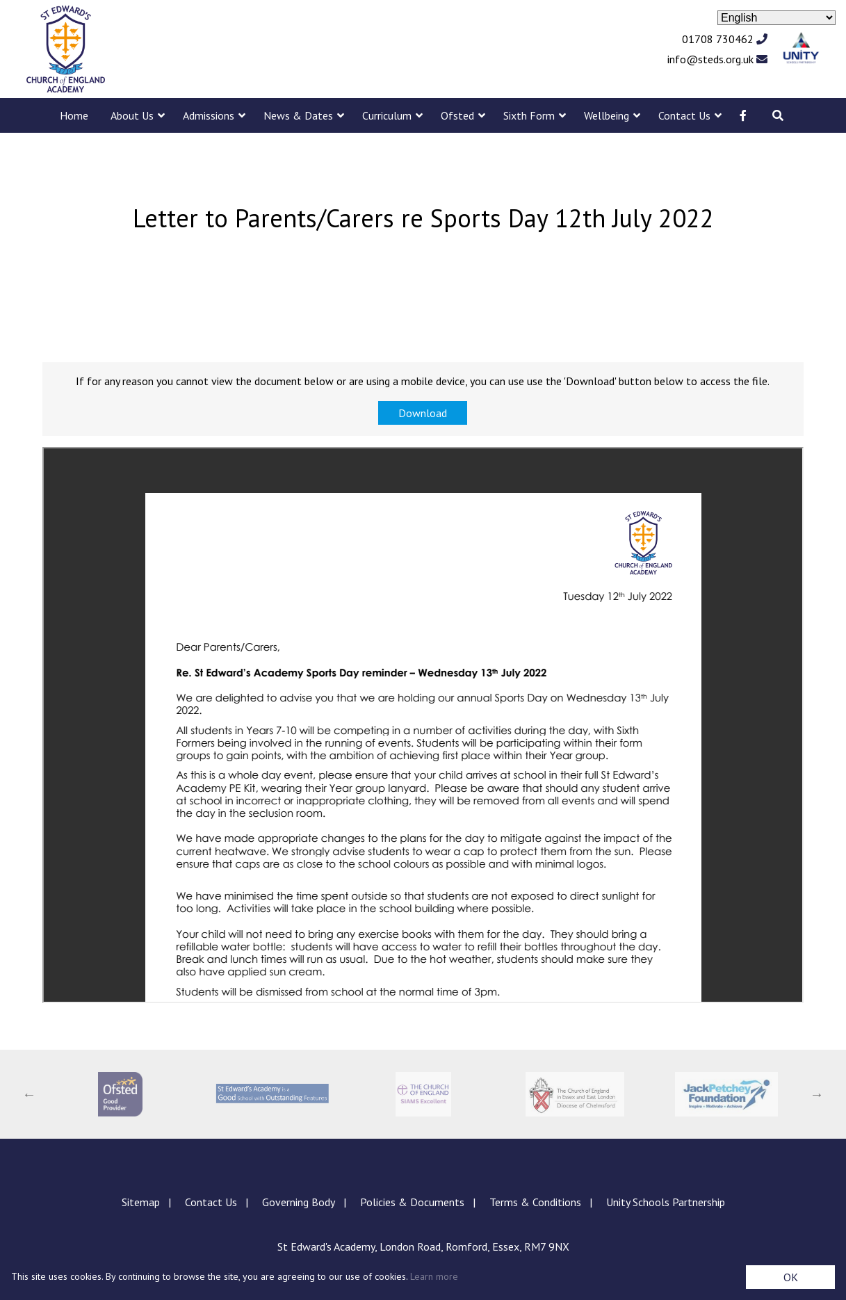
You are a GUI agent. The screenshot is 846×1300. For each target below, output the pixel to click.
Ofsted (457, 115)
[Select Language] (776, 17)
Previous (29, 1094)
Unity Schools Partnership (665, 1202)
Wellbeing (606, 115)
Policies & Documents (412, 1202)
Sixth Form (529, 115)
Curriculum (387, 115)
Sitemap (141, 1202)
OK (790, 1277)
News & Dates (298, 115)
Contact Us (684, 115)
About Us (132, 115)
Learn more (434, 1276)
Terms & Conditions (535, 1202)
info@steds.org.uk (717, 59)
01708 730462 (724, 39)
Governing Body (298, 1202)
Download (422, 413)
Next (817, 1094)
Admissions (208, 115)
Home (74, 115)
